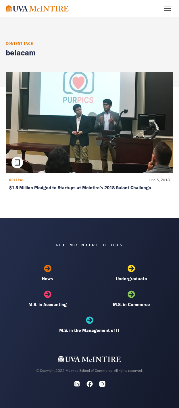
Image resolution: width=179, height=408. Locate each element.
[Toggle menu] (167, 8)
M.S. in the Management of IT (89, 324)
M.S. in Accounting (47, 299)
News (47, 273)
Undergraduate (131, 273)
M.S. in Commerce (131, 299)
